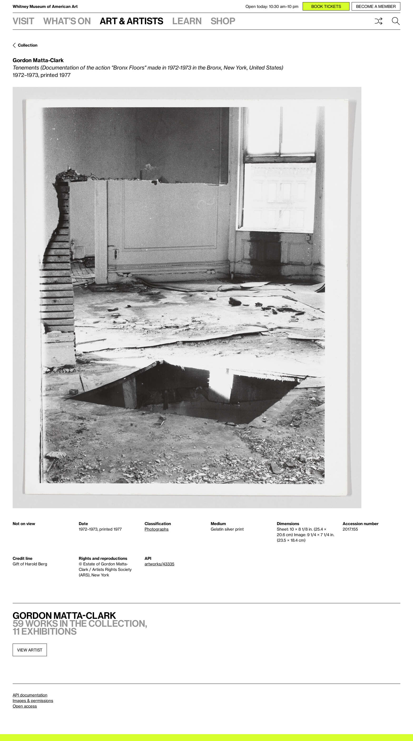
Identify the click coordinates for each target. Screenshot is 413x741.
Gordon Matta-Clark (38, 60)
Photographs (157, 529)
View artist (29, 650)
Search (396, 21)
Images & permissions (33, 700)
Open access (25, 706)
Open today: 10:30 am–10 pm (271, 6)
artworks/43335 (159, 563)
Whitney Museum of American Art (45, 6)
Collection (27, 45)
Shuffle (378, 21)
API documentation (30, 695)
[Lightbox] (187, 297)
